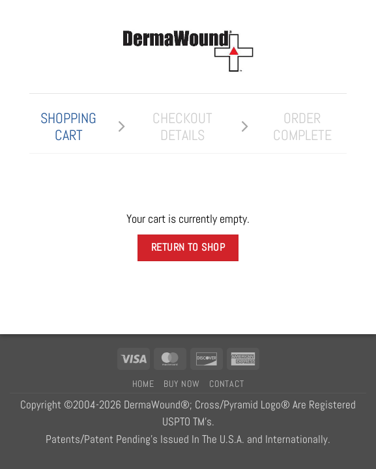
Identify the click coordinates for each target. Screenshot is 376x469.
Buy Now (181, 384)
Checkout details (182, 126)
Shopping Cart (68, 126)
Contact (226, 384)
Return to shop (188, 247)
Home (143, 384)
